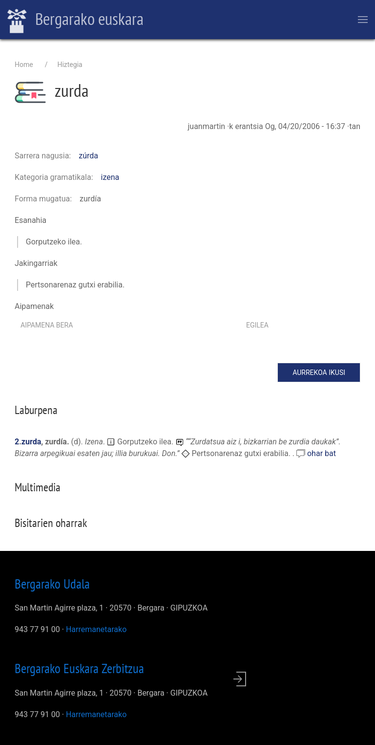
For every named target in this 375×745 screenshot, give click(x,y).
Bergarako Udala (52, 583)
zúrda (88, 155)
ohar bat (321, 453)
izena (110, 177)
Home (24, 64)
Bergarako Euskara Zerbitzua (79, 668)
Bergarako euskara (75, 20)
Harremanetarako (96, 629)
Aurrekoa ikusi (318, 372)
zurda (31, 441)
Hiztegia (69, 64)
